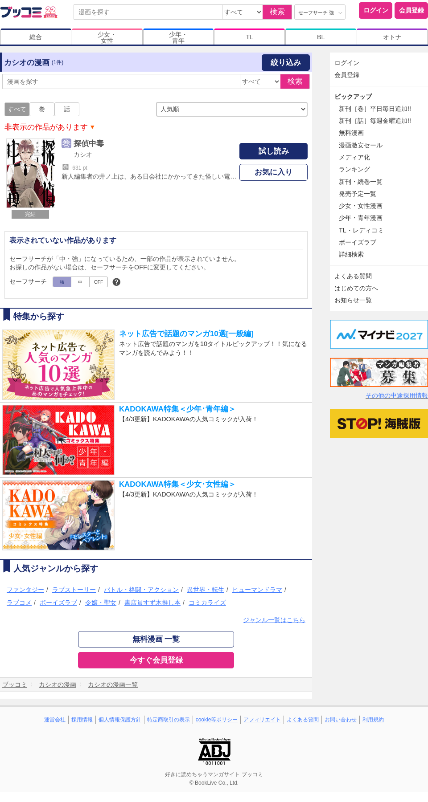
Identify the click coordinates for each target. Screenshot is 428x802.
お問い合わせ (341, 720)
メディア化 (354, 157)
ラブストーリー (74, 589)
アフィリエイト (262, 720)
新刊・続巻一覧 (361, 181)
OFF (98, 282)
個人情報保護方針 (120, 720)
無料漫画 (351, 132)
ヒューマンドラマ (257, 589)
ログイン (375, 10)
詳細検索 (351, 254)
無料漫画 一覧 (156, 639)
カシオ (83, 154)
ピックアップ (353, 96)
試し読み (274, 151)
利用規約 (373, 720)
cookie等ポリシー (217, 720)
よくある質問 (353, 276)
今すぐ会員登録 (156, 660)
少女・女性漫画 (361, 205)
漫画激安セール (361, 145)
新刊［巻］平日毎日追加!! (375, 108)
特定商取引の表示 (168, 720)
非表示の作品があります (46, 127)
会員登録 (411, 10)
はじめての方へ (356, 288)
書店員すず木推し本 (152, 602)
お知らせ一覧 (353, 300)
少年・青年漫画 (361, 217)
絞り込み (286, 62)
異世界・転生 (205, 589)
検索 (277, 12)
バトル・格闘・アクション (141, 589)
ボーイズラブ (58, 602)
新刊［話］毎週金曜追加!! (375, 120)
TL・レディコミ (361, 230)
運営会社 (55, 720)
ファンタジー (25, 589)
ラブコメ (19, 602)
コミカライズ (207, 602)
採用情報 (82, 720)
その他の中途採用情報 (397, 395)
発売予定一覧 (357, 193)
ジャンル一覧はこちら (274, 619)
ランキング (354, 169)
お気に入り (273, 172)
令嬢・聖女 (100, 602)
